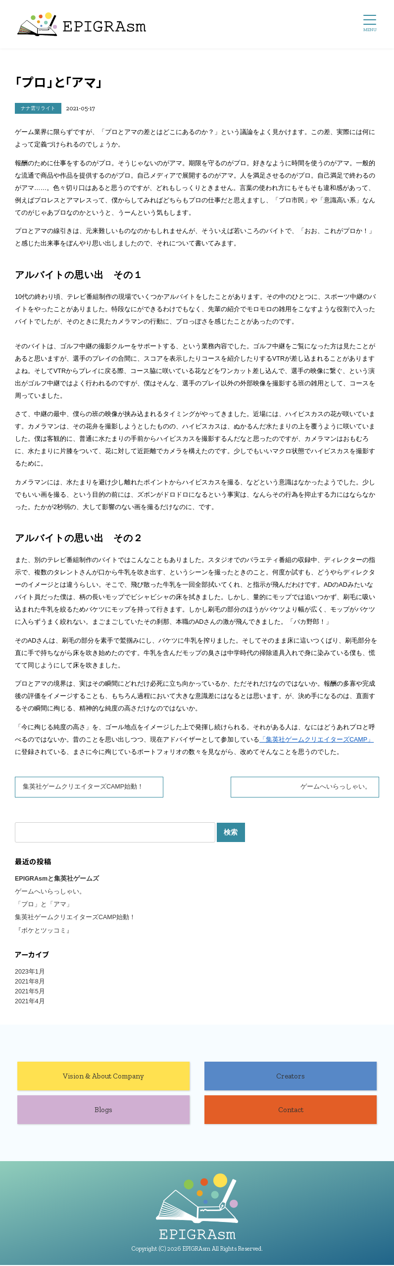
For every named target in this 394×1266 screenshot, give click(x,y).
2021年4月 (30, 1001)
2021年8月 (30, 982)
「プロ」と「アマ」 (44, 904)
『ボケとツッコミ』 (44, 931)
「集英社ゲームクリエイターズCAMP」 (316, 739)
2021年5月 (30, 991)
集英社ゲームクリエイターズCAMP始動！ (83, 786)
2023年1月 (30, 972)
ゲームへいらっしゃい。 (335, 786)
